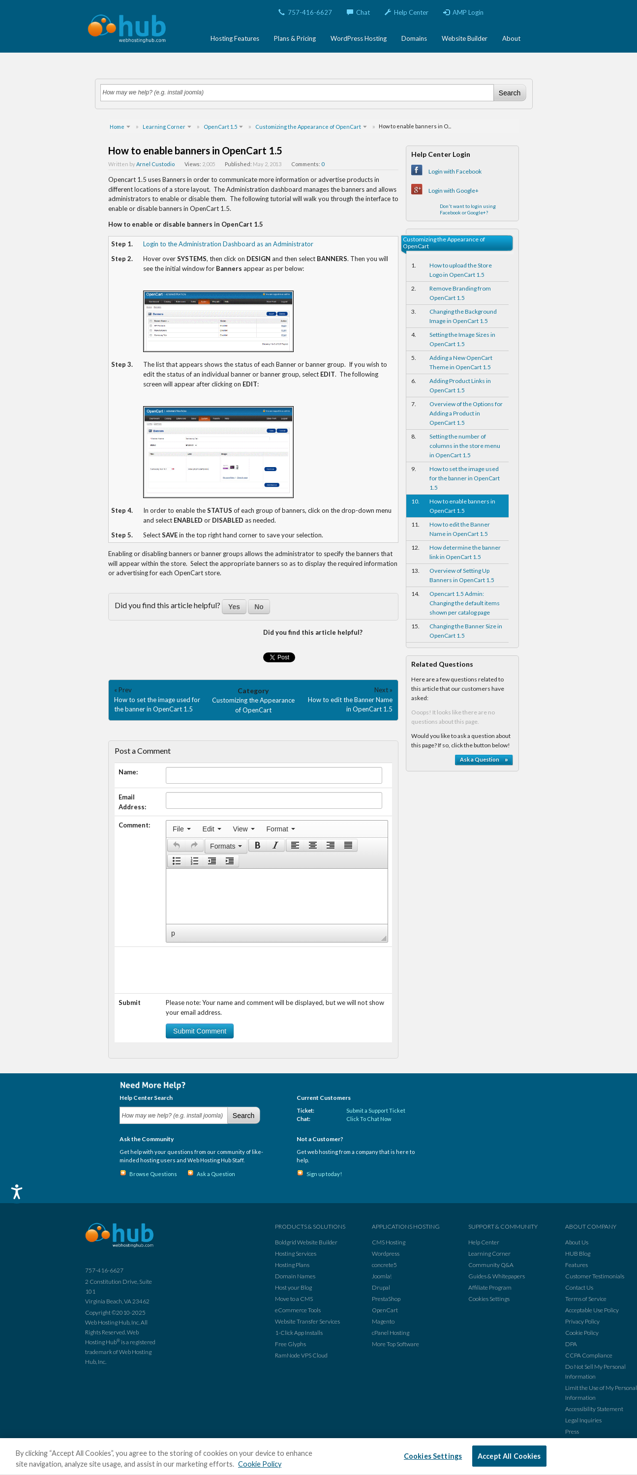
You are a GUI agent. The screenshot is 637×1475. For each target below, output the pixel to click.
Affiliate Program (490, 1287)
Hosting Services (295, 1253)
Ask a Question (216, 1174)
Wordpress (385, 1253)
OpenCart (385, 1310)
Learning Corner (489, 1253)
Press (572, 1431)
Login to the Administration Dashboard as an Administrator (228, 244)
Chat (358, 12)
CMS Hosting (388, 1242)
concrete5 (384, 1264)
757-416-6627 (305, 12)
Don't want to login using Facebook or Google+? (468, 209)
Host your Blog (293, 1287)
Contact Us (579, 1287)
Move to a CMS (294, 1298)
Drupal (381, 1287)
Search (509, 93)
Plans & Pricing (295, 38)
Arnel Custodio (155, 164)
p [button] (173, 933)
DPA (571, 1344)
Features (576, 1264)
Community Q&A (491, 1264)
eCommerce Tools (298, 1310)
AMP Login (463, 12)
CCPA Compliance (588, 1355)
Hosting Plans (292, 1264)
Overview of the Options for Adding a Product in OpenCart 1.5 (466, 413)
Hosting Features (235, 38)
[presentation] (181, 829)
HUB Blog (577, 1253)
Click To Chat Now (368, 1119)
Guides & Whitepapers (496, 1276)
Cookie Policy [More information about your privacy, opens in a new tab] (259, 1464)
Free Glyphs (290, 1344)
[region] (318, 1456)
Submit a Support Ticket (375, 1110)
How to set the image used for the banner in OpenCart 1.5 (464, 478)
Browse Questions (153, 1174)
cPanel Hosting (390, 1332)
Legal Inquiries (583, 1420)
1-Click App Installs (299, 1332)
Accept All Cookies (509, 1456)
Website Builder (464, 38)
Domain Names (295, 1276)
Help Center (406, 12)
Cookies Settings (489, 1298)
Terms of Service (586, 1298)
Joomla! (382, 1276)
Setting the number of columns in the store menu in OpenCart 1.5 (464, 446)
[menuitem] (181, 829)
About (511, 38)
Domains (414, 38)
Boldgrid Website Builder (306, 1242)
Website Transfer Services (307, 1321)
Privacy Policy (582, 1321)
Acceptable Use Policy (592, 1310)
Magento (383, 1321)
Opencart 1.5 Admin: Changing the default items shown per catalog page (464, 603)
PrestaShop (386, 1298)
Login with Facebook (455, 171)
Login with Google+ (453, 190)
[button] (176, 845)
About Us (576, 1242)
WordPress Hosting (359, 38)
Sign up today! (324, 1174)
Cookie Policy (582, 1332)
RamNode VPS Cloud (301, 1355)
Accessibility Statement (594, 1409)
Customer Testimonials (594, 1276)
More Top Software (395, 1344)
